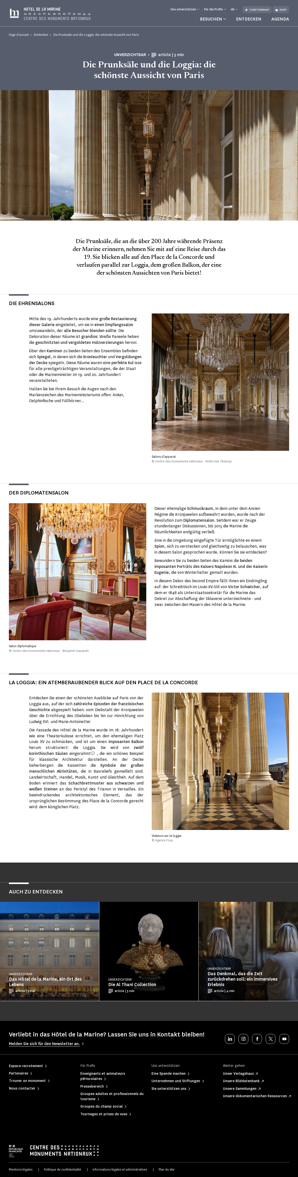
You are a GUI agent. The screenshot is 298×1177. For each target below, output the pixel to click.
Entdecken (248, 19)
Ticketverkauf (257, 10)
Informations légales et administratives (120, 1169)
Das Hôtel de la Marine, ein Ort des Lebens (45, 982)
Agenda (280, 19)
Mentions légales (20, 1169)
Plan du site (166, 1169)
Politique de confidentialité (62, 1169)
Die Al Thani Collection (132, 985)
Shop (281, 10)
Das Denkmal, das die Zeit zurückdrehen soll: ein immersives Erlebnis (242, 979)
